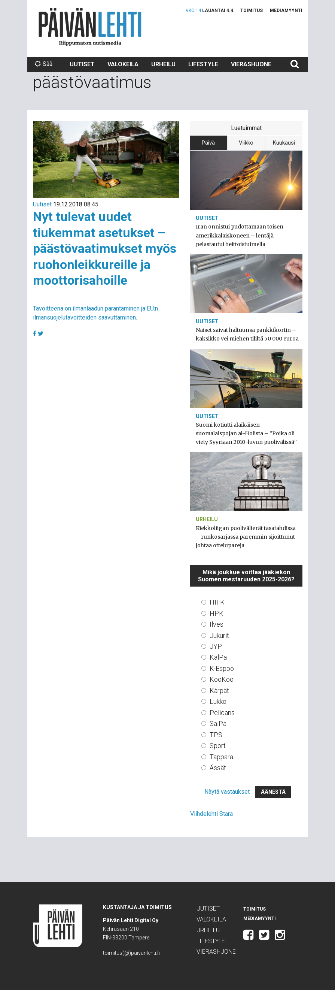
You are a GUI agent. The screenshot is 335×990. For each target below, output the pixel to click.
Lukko (218, 701)
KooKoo (222, 679)
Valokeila (122, 64)
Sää (43, 63)
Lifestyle (203, 64)
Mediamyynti (286, 10)
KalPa (218, 657)
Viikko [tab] (246, 142)
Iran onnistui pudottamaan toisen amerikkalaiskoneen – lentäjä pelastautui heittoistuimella (239, 235)
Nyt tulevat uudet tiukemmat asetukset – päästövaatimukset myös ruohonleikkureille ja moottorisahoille (104, 248)
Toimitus (251, 10)
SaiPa (218, 723)
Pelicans (222, 713)
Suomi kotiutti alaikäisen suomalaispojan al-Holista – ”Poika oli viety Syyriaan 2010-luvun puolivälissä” (246, 433)
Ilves (216, 624)
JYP (216, 646)
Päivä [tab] (208, 142)
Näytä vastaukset (227, 791)
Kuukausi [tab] (284, 142)
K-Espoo (222, 668)
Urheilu (163, 64)
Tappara (221, 757)
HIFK (217, 602)
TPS (216, 735)
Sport (218, 746)
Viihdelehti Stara (211, 813)
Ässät (218, 768)
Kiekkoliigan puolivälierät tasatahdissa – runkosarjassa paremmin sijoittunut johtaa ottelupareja (246, 537)
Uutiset (82, 64)
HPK (216, 613)
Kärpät (219, 690)
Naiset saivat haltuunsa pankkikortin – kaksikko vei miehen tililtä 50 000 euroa (247, 334)
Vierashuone (251, 64)
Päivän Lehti (90, 27)
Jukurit (219, 635)
